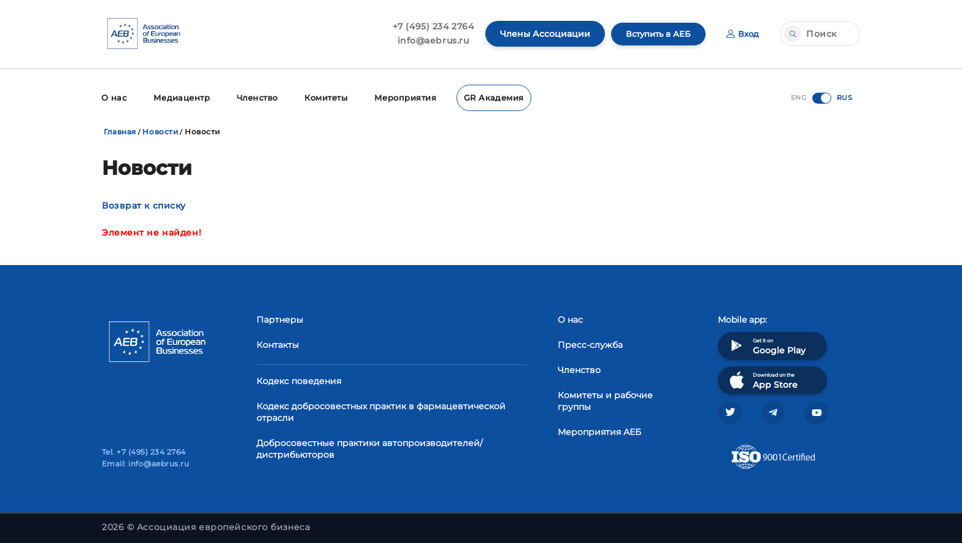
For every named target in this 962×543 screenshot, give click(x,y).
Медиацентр (179, 96)
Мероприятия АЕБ (599, 430)
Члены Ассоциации (539, 33)
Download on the (762, 378)
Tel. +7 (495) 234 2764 (144, 451)
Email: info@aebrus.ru (145, 463)
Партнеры (279, 317)
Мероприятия (400, 96)
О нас (113, 96)
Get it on (766, 344)
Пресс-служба (590, 343)
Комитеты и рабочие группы (605, 399)
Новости (160, 129)
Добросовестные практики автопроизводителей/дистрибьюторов (369, 447)
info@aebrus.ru (427, 40)
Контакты (277, 343)
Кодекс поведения (298, 379)
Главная (120, 129)
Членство (254, 96)
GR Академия (486, 96)
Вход (742, 33)
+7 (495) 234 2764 (427, 26)
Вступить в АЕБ (655, 33)
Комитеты (323, 96)
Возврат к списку (144, 203)
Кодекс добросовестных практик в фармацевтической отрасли (381, 410)
